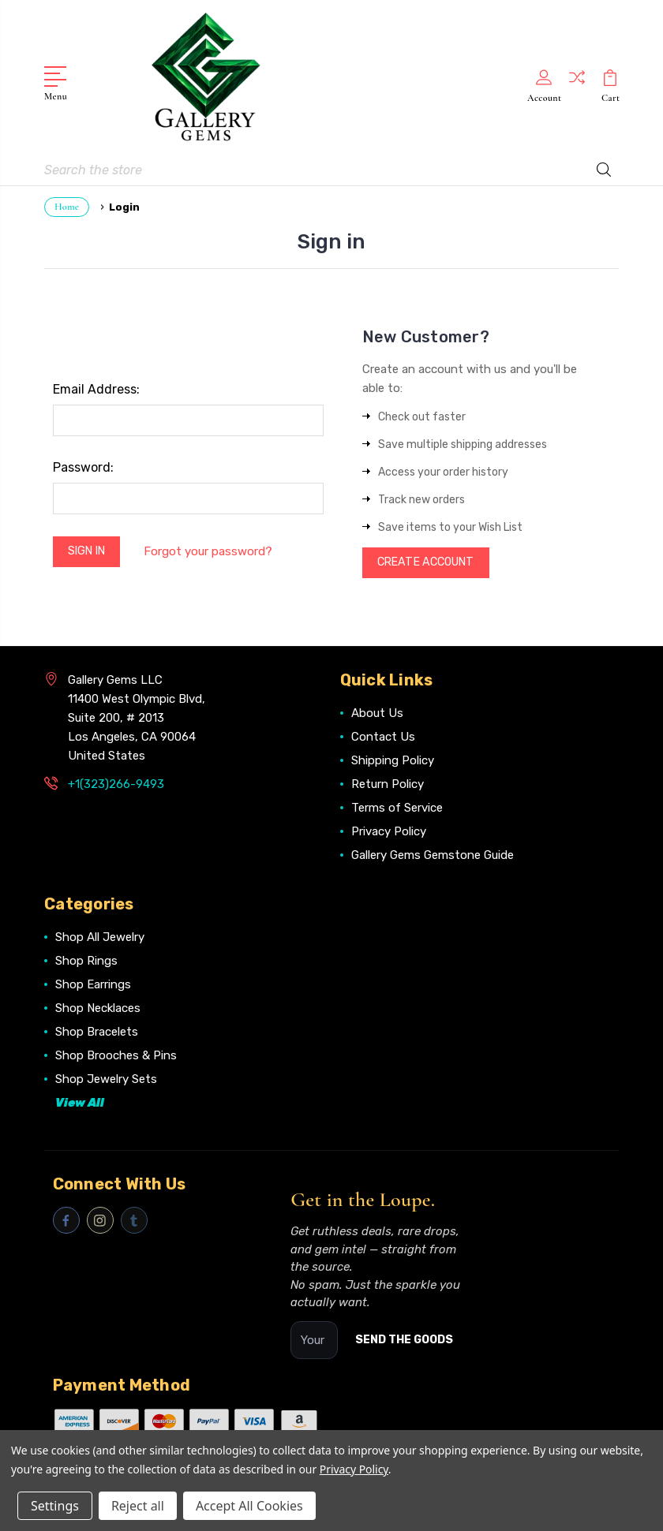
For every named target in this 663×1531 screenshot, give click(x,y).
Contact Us (383, 737)
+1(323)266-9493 (116, 785)
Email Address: (96, 386)
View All (79, 1103)
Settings (55, 1505)
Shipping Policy (392, 761)
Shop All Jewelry (99, 938)
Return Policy (387, 785)
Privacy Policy (388, 832)
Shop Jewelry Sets (106, 1080)
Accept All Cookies (249, 1505)
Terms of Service (397, 808)
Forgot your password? (215, 550)
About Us (377, 714)
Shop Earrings (93, 985)
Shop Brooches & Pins (116, 1056)
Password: (83, 464)
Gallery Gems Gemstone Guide (432, 856)
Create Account (431, 562)
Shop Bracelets (96, 1032)
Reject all (137, 1505)
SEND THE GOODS (404, 1340)
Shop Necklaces (97, 1009)
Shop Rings (86, 961)
